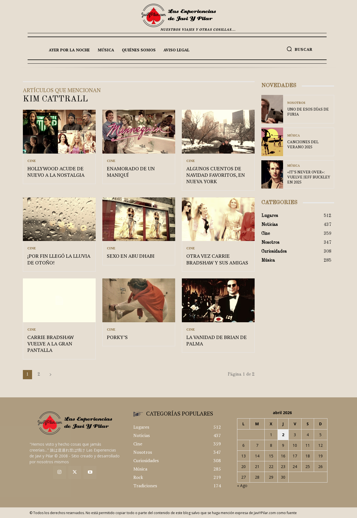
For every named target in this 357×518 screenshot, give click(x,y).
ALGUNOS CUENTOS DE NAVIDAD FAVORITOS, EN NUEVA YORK (215, 175)
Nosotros (296, 102)
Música (293, 135)
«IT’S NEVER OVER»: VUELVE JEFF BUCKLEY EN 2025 (308, 177)
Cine (31, 161)
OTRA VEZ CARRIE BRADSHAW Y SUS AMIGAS (217, 259)
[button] (299, 49)
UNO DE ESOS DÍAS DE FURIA (308, 111)
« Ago (242, 485)
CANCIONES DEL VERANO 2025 (303, 144)
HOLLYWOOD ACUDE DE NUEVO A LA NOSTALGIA (56, 171)
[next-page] (50, 374)
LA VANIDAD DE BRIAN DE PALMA (216, 340)
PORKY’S (117, 337)
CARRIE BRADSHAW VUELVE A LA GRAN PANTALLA (50, 344)
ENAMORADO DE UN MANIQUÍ (131, 171)
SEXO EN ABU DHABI (131, 255)
